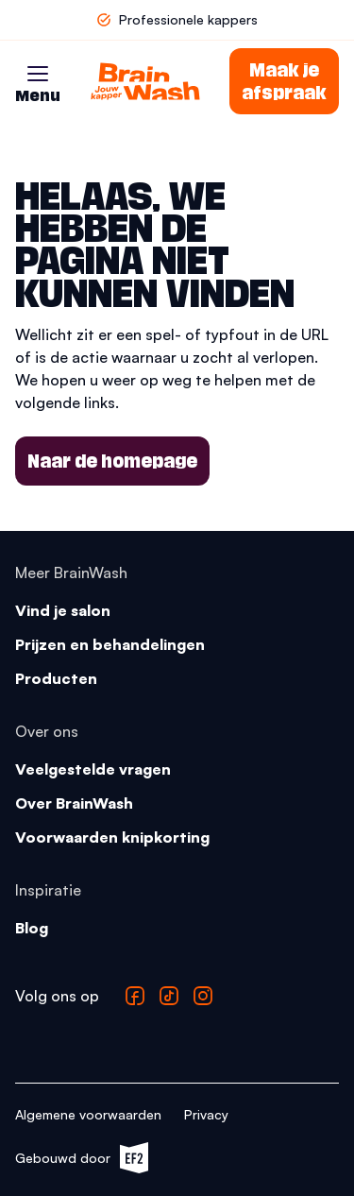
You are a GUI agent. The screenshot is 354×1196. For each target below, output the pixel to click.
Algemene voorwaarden (88, 1114)
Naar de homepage (112, 461)
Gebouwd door (81, 1157)
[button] (37, 73)
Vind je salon (62, 610)
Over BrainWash (74, 803)
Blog (31, 927)
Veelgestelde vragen (93, 769)
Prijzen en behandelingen (110, 644)
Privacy (206, 1114)
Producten (56, 678)
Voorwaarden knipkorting (112, 837)
